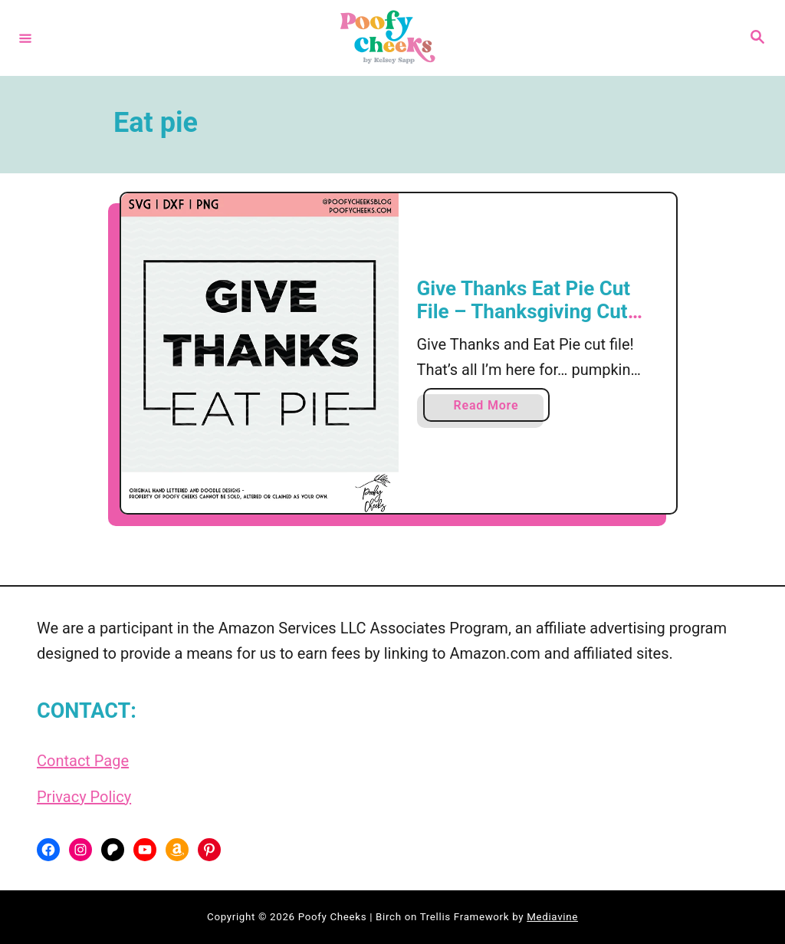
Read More (492, 408)
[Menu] (25, 37)
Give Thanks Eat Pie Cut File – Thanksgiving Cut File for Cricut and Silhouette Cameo (524, 322)
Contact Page (83, 761)
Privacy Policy (84, 797)
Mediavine (552, 917)
